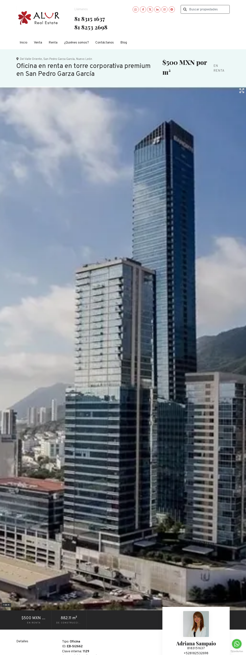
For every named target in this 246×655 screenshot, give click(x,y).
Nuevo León (84, 59)
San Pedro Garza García (59, 59)
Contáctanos (104, 43)
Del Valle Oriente (31, 59)
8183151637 (196, 648)
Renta (53, 43)
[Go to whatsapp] (237, 644)
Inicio (23, 43)
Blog (123, 43)
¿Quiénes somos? (76, 43)
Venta (38, 43)
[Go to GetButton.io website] (237, 651)
